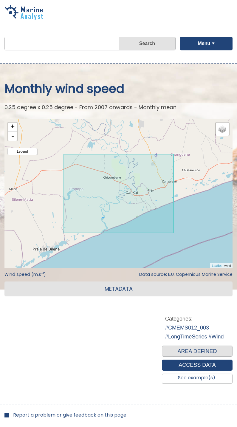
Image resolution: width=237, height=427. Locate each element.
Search (147, 43)
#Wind (216, 337)
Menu (204, 43)
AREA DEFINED (197, 351)
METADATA (119, 289)
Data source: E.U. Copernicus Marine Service (186, 274)
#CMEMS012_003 (187, 328)
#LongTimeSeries (186, 337)
